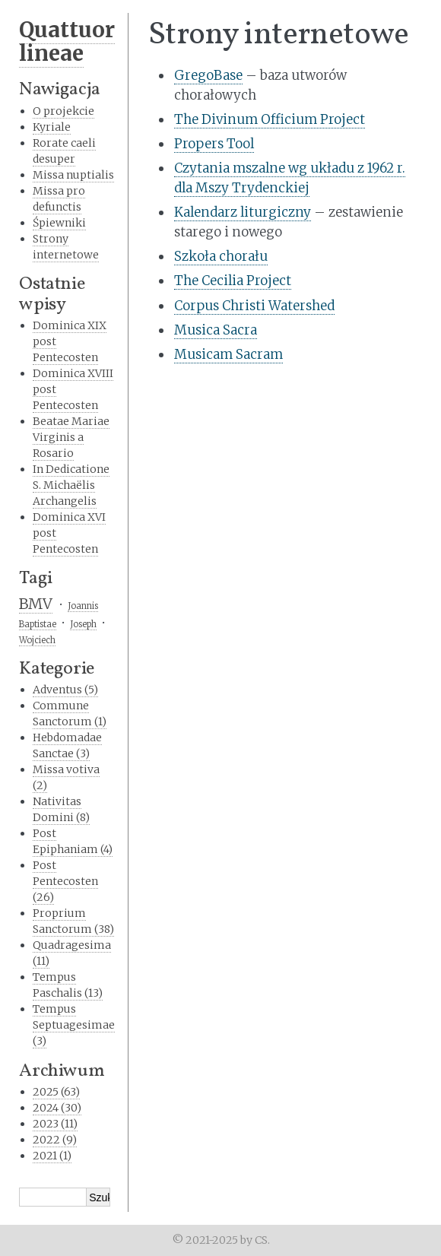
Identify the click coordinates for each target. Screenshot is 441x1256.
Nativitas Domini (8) (61, 809)
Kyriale (52, 127)
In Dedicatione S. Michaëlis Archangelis (71, 485)
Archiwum (61, 1071)
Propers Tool (214, 143)
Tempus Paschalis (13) (68, 985)
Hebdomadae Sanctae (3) (67, 745)
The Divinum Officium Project (269, 119)
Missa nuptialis (73, 175)
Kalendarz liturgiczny (242, 212)
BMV (35, 604)
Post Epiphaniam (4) (73, 841)
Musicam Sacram (228, 354)
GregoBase (208, 75)
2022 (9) (55, 1140)
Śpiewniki (59, 223)
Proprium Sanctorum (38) (73, 921)
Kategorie (56, 669)
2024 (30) (57, 1108)
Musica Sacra (215, 330)
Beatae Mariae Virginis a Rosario (71, 437)
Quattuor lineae (67, 41)
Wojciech (37, 640)
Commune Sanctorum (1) (69, 713)
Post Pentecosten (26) (65, 881)
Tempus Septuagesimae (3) (74, 1025)
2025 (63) (56, 1092)
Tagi (35, 579)
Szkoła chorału (221, 256)
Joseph (83, 624)
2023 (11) (55, 1124)
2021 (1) (52, 1155)
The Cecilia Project (232, 280)
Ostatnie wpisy (51, 294)
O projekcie (63, 111)
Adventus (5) (65, 689)
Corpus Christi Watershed (254, 305)
